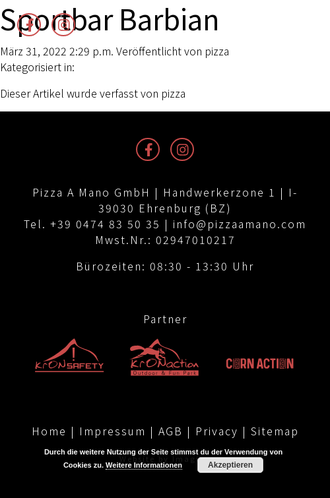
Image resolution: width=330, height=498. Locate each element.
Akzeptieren (230, 465)
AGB (170, 431)
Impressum (112, 431)
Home (49, 431)
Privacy (216, 431)
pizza (217, 51)
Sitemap (275, 431)
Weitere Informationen (144, 465)
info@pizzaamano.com (239, 224)
